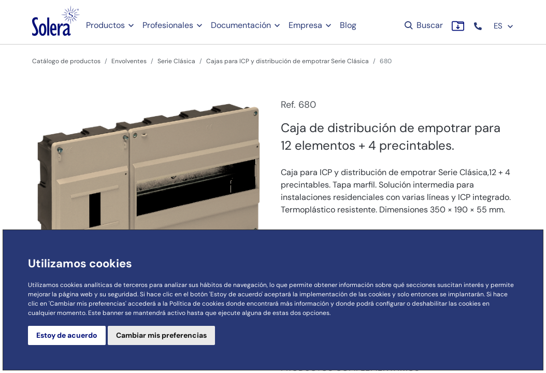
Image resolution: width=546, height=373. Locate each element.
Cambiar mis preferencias (161, 335)
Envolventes (129, 61)
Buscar (423, 25)
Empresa (305, 25)
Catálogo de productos (66, 61)
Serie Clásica (176, 61)
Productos (105, 25)
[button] (478, 26)
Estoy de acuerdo (66, 335)
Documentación (241, 25)
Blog (348, 25)
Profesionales (167, 25)
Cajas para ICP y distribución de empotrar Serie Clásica (287, 61)
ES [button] (504, 26)
